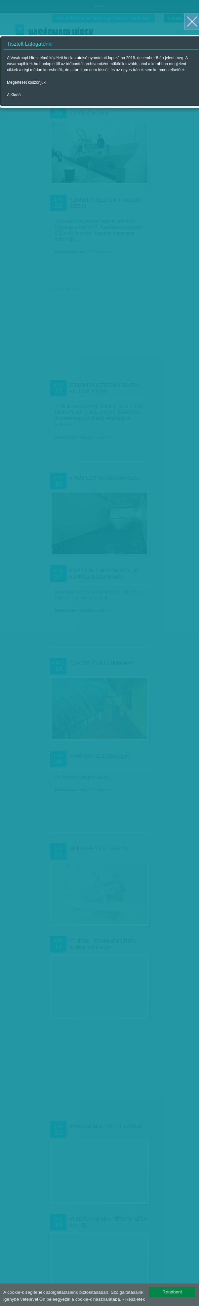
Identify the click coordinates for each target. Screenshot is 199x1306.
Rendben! (172, 1291)
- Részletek (133, 1299)
